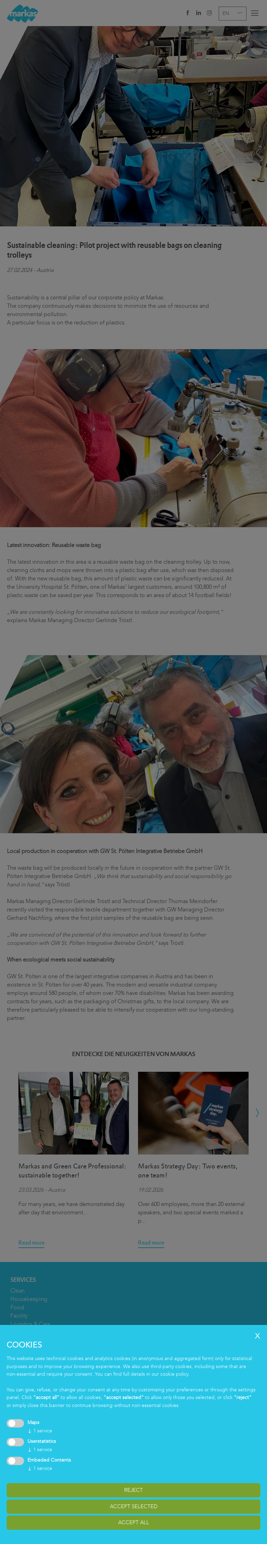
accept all (133, 1522)
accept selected (133, 1506)
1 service (39, 1431)
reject (133, 1490)
